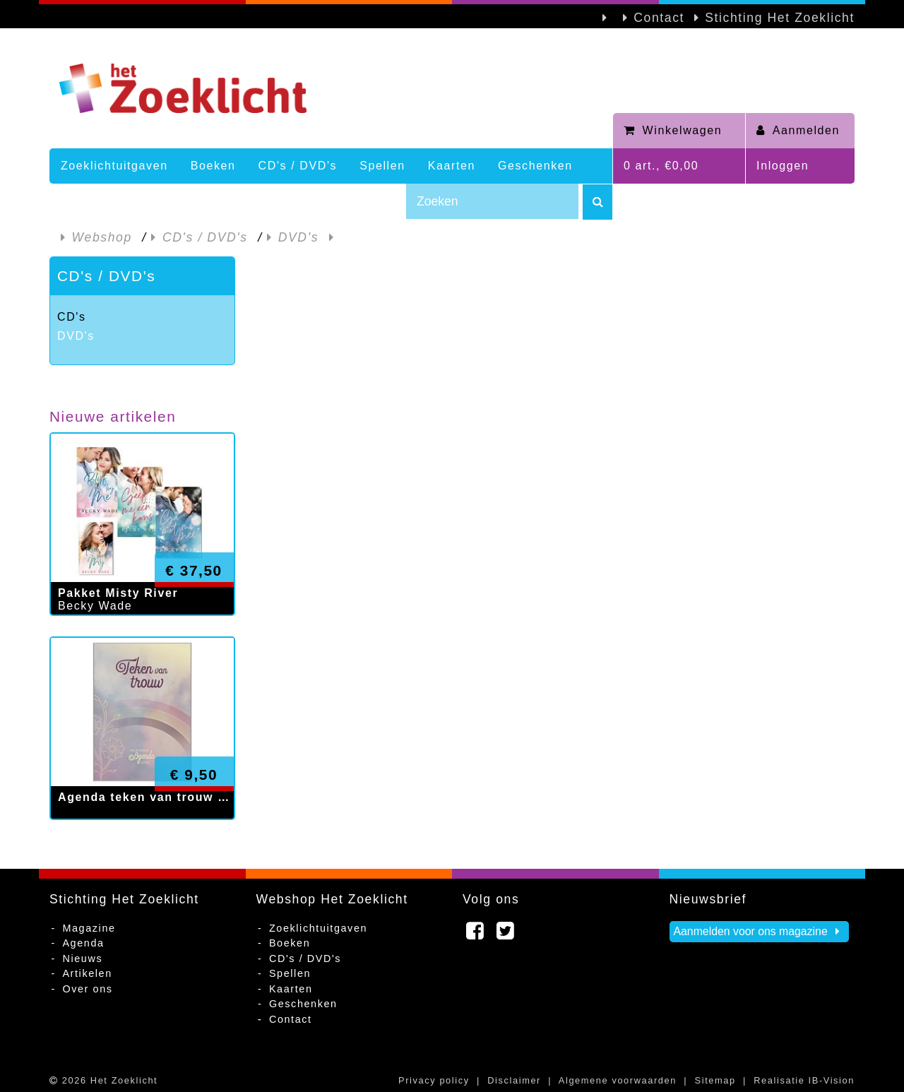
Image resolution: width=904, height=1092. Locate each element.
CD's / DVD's (298, 166)
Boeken (213, 166)
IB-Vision (832, 1080)
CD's (71, 317)
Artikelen (87, 973)
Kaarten (451, 166)
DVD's (76, 336)
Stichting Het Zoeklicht (780, 18)
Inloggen (782, 166)
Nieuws (82, 958)
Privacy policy (434, 1080)
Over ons (87, 989)
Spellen (382, 166)
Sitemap (715, 1080)
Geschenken (535, 166)
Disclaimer (514, 1080)
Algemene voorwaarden (618, 1080)
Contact (659, 18)
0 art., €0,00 (661, 166)
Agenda (83, 943)
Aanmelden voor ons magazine (759, 931)
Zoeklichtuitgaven (114, 166)
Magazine (88, 928)
